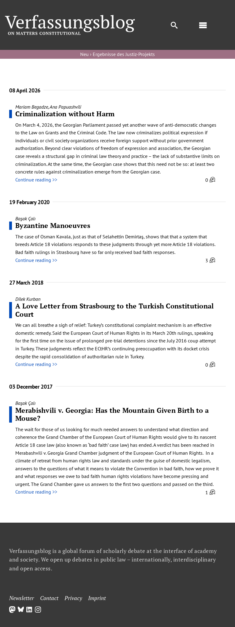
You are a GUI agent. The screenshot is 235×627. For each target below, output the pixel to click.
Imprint (97, 598)
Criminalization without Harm (64, 113)
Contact (49, 598)
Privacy (73, 598)
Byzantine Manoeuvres (52, 225)
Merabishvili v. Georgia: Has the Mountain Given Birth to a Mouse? (112, 414)
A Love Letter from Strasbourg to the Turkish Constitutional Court (114, 309)
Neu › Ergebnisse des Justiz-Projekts (117, 54)
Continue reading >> (36, 180)
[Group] (70, 17)
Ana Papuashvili (65, 107)
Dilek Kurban (27, 299)
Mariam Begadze (31, 107)
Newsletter (21, 598)
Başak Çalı (25, 218)
